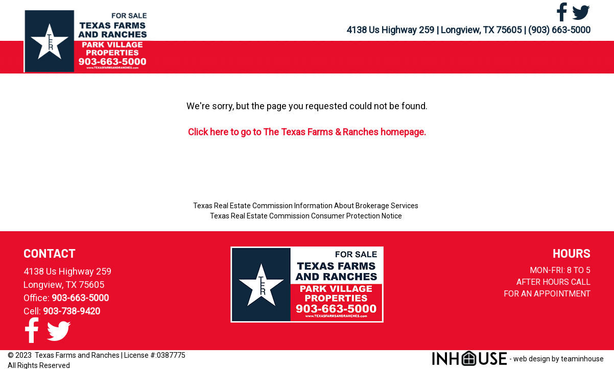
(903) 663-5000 (559, 29)
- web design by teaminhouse (517, 359)
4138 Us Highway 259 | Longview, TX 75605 (434, 29)
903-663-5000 (80, 297)
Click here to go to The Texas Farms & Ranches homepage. (307, 132)
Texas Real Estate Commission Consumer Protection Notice (306, 216)
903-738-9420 (71, 311)
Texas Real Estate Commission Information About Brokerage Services (305, 206)
